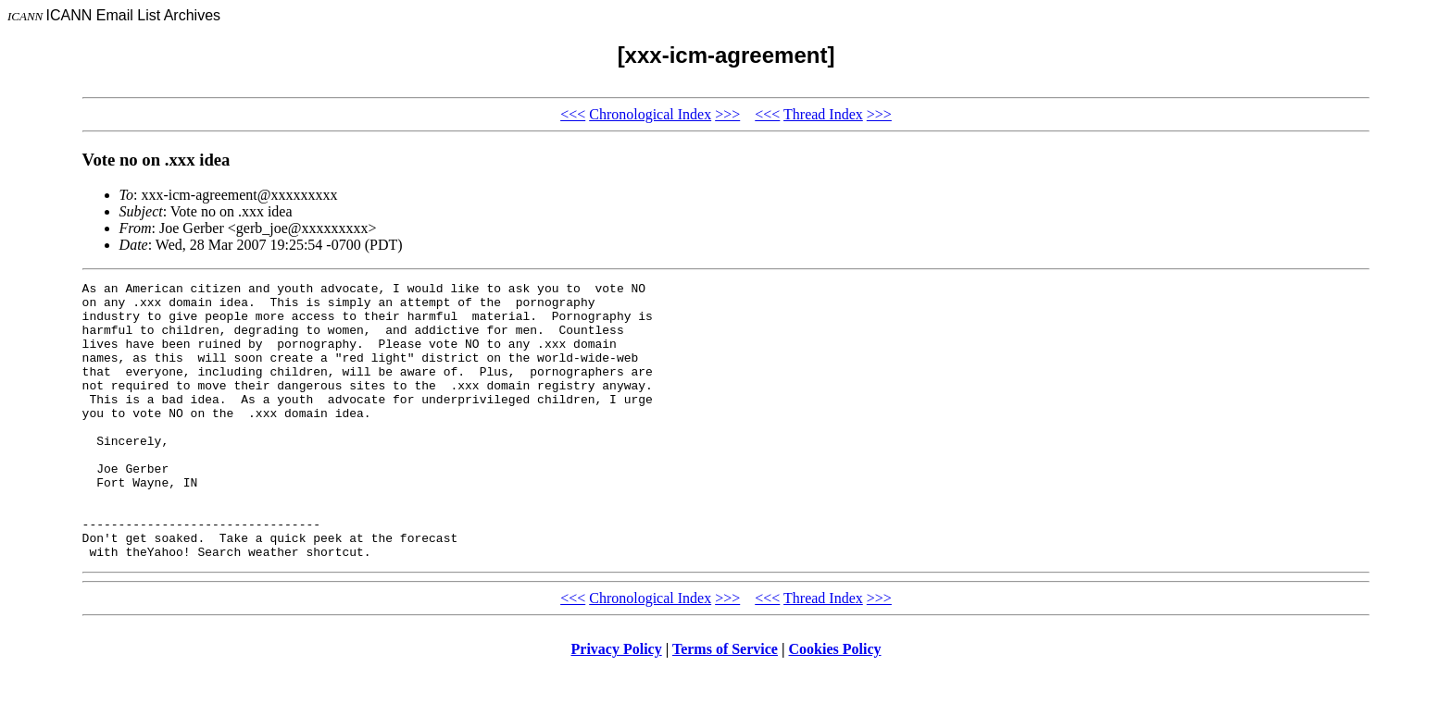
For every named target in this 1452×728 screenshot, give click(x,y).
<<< (572, 114)
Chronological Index (650, 114)
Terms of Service (725, 704)
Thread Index (823, 114)
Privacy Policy (616, 704)
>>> (727, 114)
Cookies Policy (835, 704)
